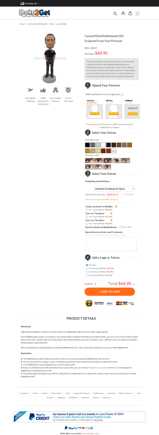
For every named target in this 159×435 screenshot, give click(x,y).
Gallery (45, 393)
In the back (100, 275)
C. (22, 364)
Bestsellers (57, 393)
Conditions (73, 397)
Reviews (111, 393)
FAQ (68, 393)
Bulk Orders (99, 393)
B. (22, 361)
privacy (96, 397)
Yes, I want (100, 209)
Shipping (61, 397)
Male (51, 24)
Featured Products (81, 393)
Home (22, 24)
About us (106, 397)
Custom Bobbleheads (37, 24)
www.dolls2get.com (90, 433)
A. (22, 359)
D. (22, 367)
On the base (101, 272)
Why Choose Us (126, 393)
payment (85, 397)
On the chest (101, 268)
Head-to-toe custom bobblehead (103, 367)
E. (22, 373)
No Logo (92, 265)
